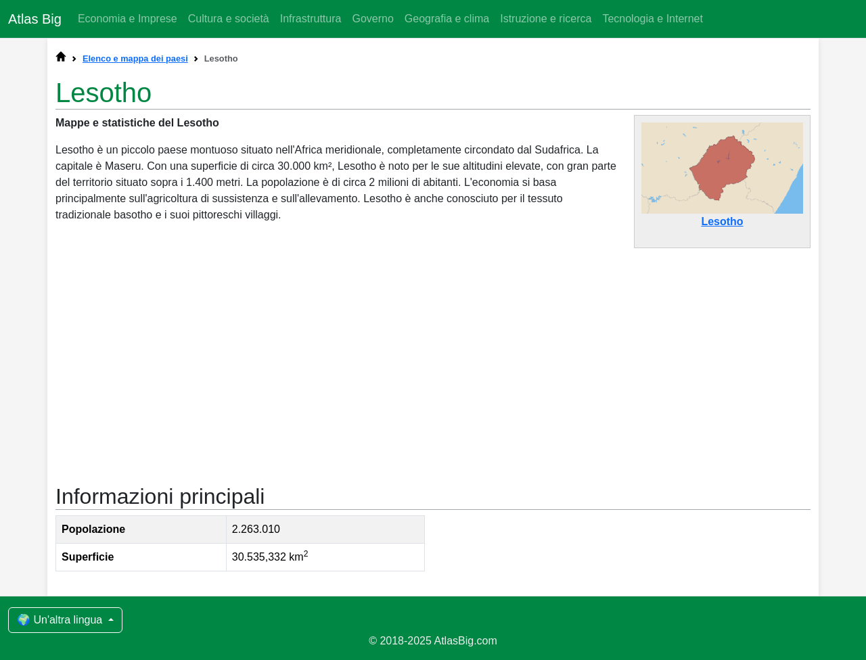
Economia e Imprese (127, 18)
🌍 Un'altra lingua (61, 620)
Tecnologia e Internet (652, 18)
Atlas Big (35, 18)
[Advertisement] (433, 359)
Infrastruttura (311, 18)
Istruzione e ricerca (545, 18)
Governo (372, 18)
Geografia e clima (447, 18)
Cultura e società (228, 18)
